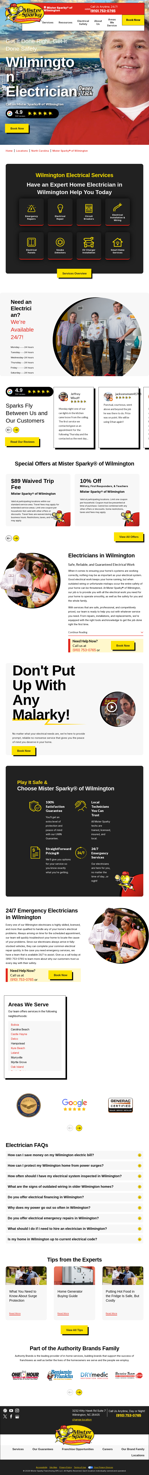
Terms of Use (80, 1468)
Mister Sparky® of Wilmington (70, 150)
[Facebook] (11, 1417)
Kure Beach (18, 1048)
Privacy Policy (65, 1468)
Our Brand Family (133, 1449)
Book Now (133, 20)
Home (9, 150)
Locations (22, 150)
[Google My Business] (17, 1417)
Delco (14, 1038)
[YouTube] (11, 1411)
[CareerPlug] (5, 1411)
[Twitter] (5, 1417)
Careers (107, 1449)
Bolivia (15, 1024)
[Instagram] (17, 1411)
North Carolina (40, 150)
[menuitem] (48, 23)
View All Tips (74, 1330)
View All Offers (129, 536)
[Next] (16, 430)
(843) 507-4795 (103, 11)
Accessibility (41, 1468)
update (87, 9)
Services (18, 1449)
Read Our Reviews (22, 441)
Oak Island (17, 1066)
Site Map (53, 1468)
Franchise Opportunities (78, 1449)
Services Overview (74, 273)
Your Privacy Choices (100, 1468)
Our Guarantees (43, 1449)
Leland (15, 1052)
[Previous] (9, 430)
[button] (112, 709)
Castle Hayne (19, 1034)
